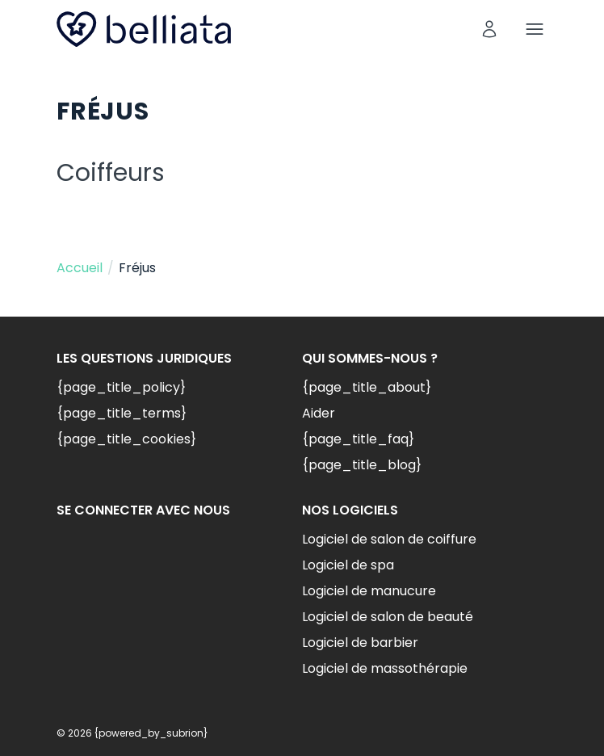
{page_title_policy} (121, 387)
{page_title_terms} (122, 413)
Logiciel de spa (348, 565)
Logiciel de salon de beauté (387, 616)
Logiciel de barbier (360, 642)
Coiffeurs (111, 173)
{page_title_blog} (362, 465)
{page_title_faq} (358, 439)
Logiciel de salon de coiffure (389, 539)
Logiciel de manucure (369, 591)
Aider (318, 413)
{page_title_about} (366, 387)
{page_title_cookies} (126, 439)
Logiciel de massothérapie (385, 668)
